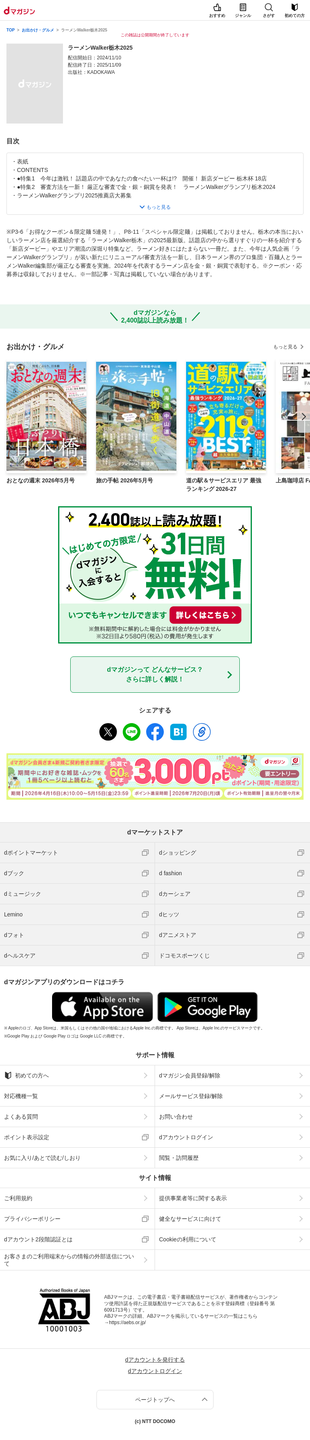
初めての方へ (26, 1075)
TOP (10, 30)
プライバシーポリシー (32, 1219)
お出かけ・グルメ (38, 30)
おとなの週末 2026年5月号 (40, 480)
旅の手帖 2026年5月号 (124, 480)
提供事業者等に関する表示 (193, 1198)
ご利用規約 (18, 1198)
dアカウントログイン (186, 1137)
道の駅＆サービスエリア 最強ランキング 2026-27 (223, 484)
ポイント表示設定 (26, 1137)
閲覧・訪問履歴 (179, 1158)
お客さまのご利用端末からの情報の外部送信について (69, 1260)
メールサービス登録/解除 (191, 1096)
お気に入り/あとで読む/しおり (42, 1158)
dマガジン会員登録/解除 (189, 1075)
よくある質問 (21, 1116)
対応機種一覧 (21, 1096)
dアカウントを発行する (155, 1359)
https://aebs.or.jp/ (127, 1322)
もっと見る (285, 347)
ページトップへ (155, 1399)
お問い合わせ (176, 1116)
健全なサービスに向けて (190, 1219)
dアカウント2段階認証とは (38, 1239)
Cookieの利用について (187, 1239)
